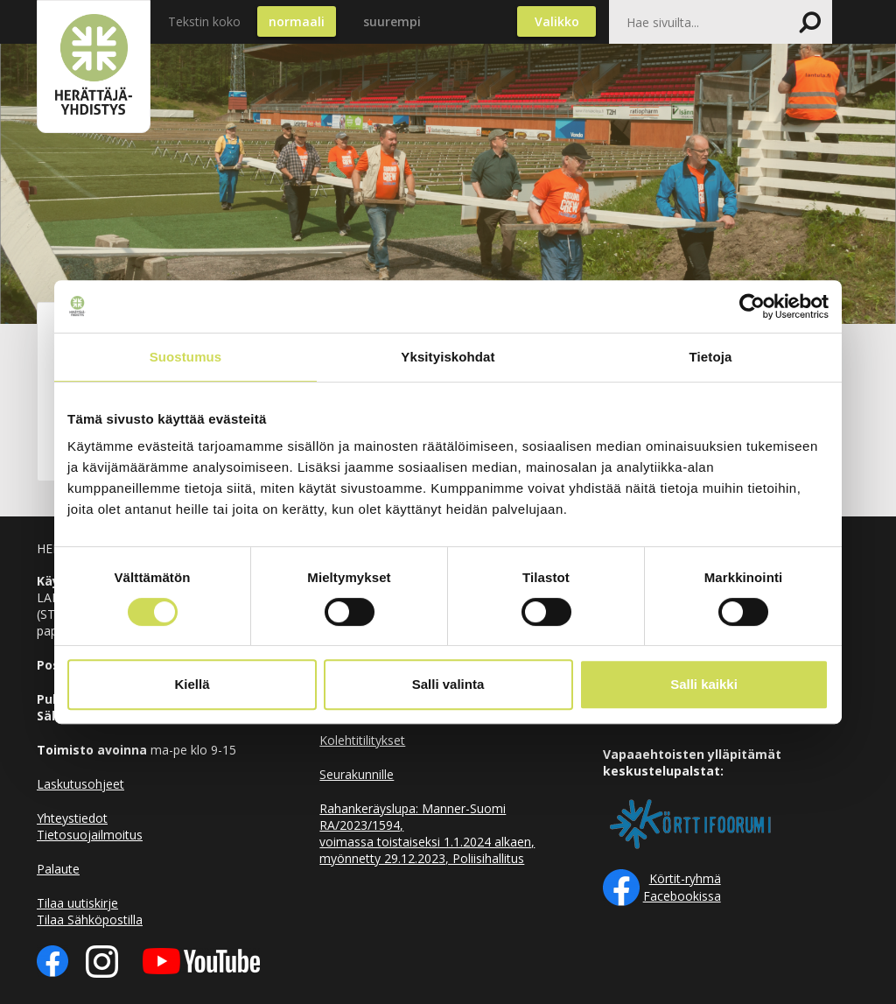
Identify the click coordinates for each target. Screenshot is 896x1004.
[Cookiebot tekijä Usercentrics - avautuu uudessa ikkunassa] (752, 306)
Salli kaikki (704, 684)
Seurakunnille (356, 774)
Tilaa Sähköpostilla (90, 919)
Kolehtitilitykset (362, 740)
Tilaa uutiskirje (77, 903)
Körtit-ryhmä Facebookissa (682, 887)
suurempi (392, 21)
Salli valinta (448, 684)
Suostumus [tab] (186, 356)
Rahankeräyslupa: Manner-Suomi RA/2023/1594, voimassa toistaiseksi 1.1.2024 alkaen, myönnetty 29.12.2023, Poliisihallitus (427, 833)
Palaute (58, 868)
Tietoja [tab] (711, 356)
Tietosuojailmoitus (90, 834)
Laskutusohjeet (80, 784)
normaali (297, 21)
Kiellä (191, 684)
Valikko (557, 21)
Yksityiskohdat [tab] (447, 356)
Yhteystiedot (72, 818)
